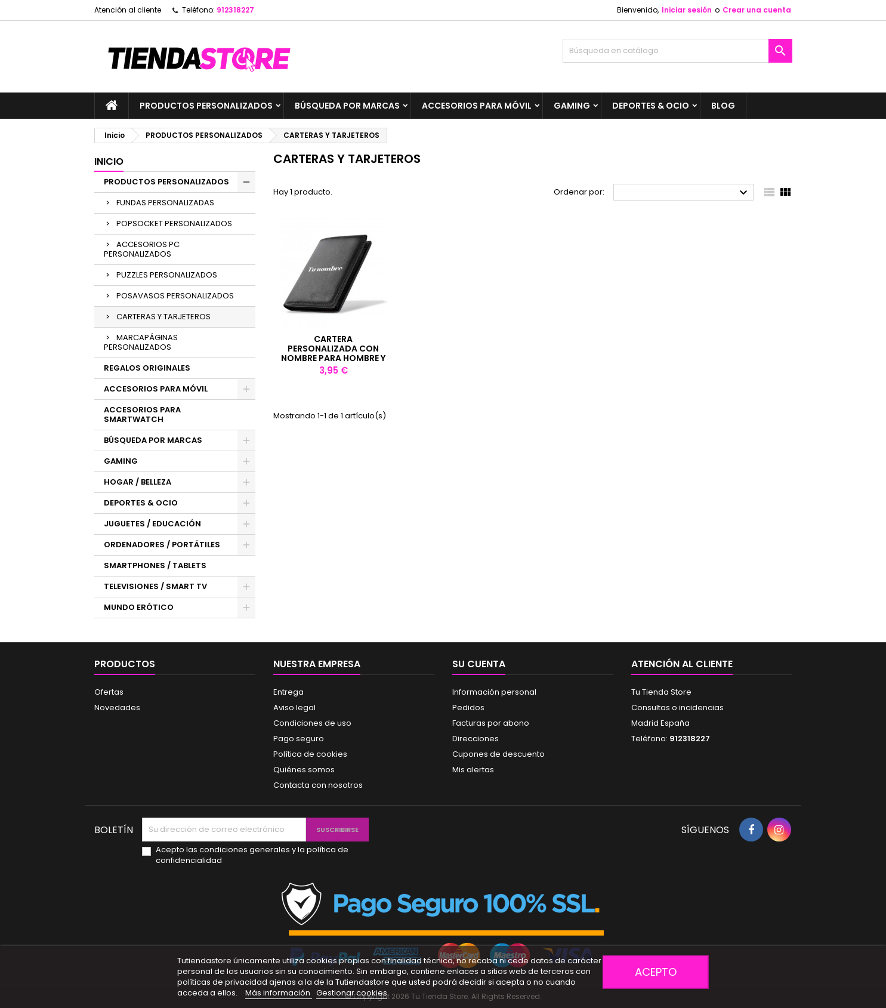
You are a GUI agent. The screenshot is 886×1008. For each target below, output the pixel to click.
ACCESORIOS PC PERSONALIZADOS (142, 249)
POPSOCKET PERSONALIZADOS (174, 223)
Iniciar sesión (687, 10)
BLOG (723, 106)
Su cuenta (478, 664)
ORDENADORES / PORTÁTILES (162, 544)
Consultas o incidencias (677, 707)
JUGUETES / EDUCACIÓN (152, 523)
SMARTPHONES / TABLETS (155, 565)
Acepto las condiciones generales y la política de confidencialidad (252, 855)
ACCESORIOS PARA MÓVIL (477, 106)
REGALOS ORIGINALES (147, 368)
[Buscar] (677, 51)
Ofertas (109, 692)
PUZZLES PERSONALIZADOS (166, 274)
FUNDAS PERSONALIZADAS (165, 202)
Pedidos (468, 707)
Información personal (494, 692)
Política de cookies (310, 754)
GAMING (572, 106)
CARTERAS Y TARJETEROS (163, 316)
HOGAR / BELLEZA (137, 482)
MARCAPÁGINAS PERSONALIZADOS (141, 342)
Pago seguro (298, 738)
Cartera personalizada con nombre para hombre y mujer (333, 353)
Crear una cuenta (757, 10)
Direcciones (475, 738)
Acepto (656, 971)
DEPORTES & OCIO (650, 106)
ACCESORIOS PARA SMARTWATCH (142, 414)
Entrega (288, 692)
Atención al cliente (127, 10)
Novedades (117, 707)
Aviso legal (294, 707)
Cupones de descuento (498, 754)
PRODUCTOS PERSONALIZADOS (206, 106)
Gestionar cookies (351, 992)
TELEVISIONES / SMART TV (155, 586)
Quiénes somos (304, 769)
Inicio (109, 161)
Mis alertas (473, 769)
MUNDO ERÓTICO (139, 607)
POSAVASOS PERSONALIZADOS (175, 295)
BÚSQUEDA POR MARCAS (347, 106)
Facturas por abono (490, 723)
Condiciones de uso (312, 723)
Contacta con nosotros (318, 785)
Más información (278, 992)
